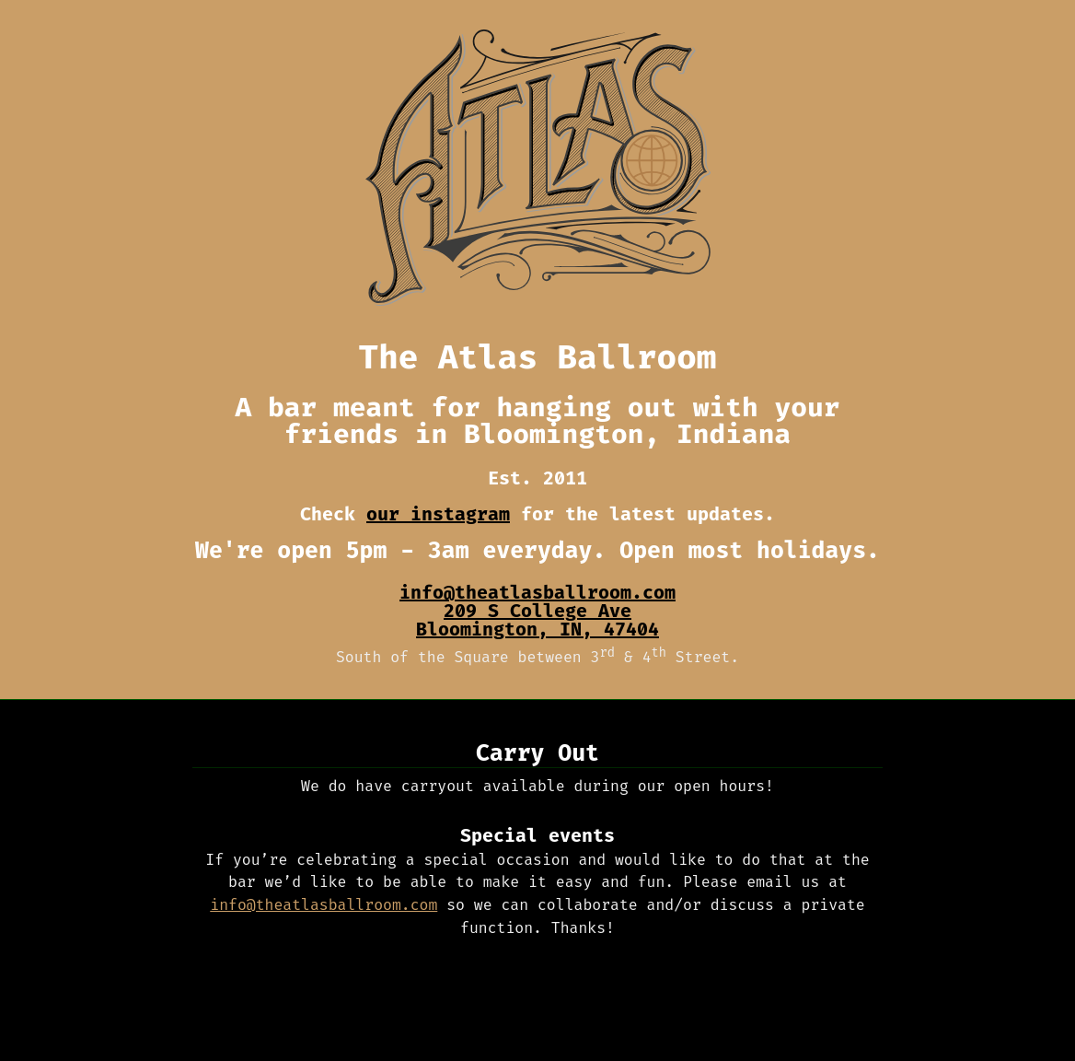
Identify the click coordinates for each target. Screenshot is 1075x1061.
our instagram (438, 514)
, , (537, 621)
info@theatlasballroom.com (537, 592)
